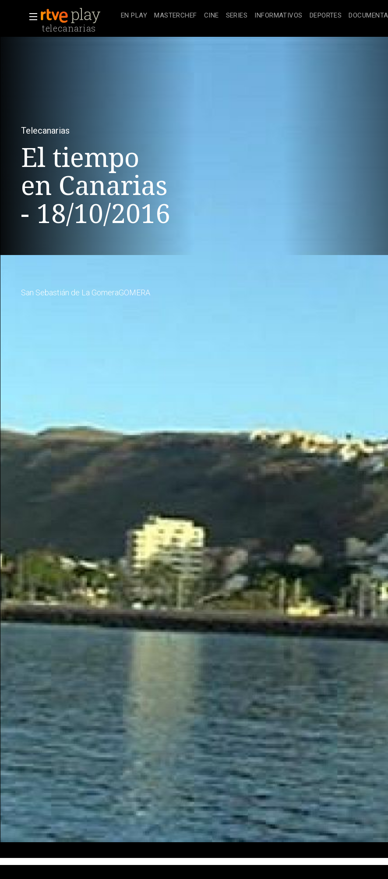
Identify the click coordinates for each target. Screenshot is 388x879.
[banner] (78, 16)
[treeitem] (134, 16)
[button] (30, 16)
